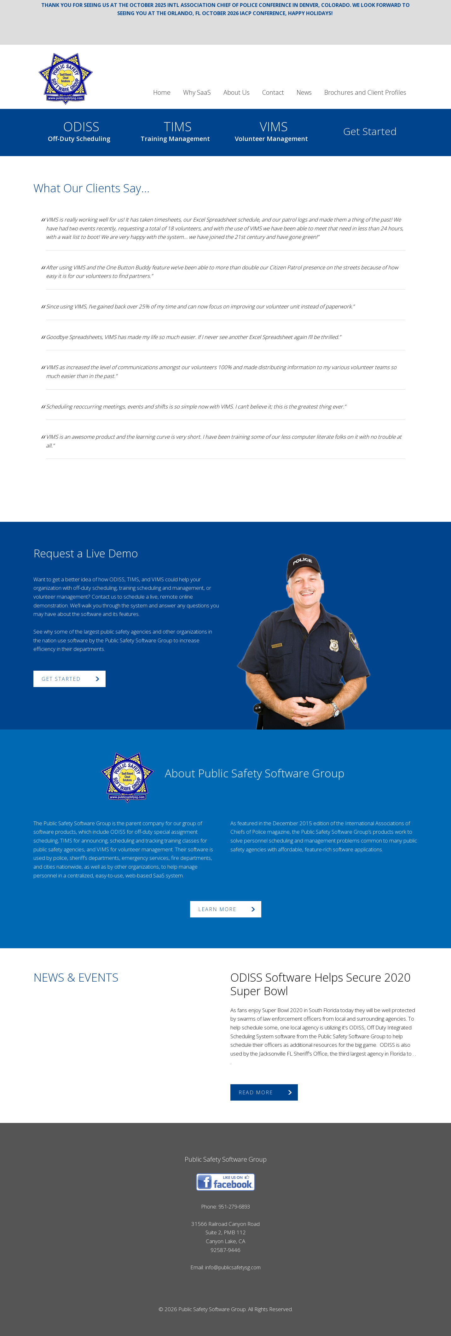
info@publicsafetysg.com (233, 1267)
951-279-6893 (234, 1206)
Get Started (369, 131)
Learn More (217, 909)
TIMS (175, 129)
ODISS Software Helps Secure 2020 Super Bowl (320, 984)
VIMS (271, 129)
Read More (256, 1092)
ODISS (79, 129)
